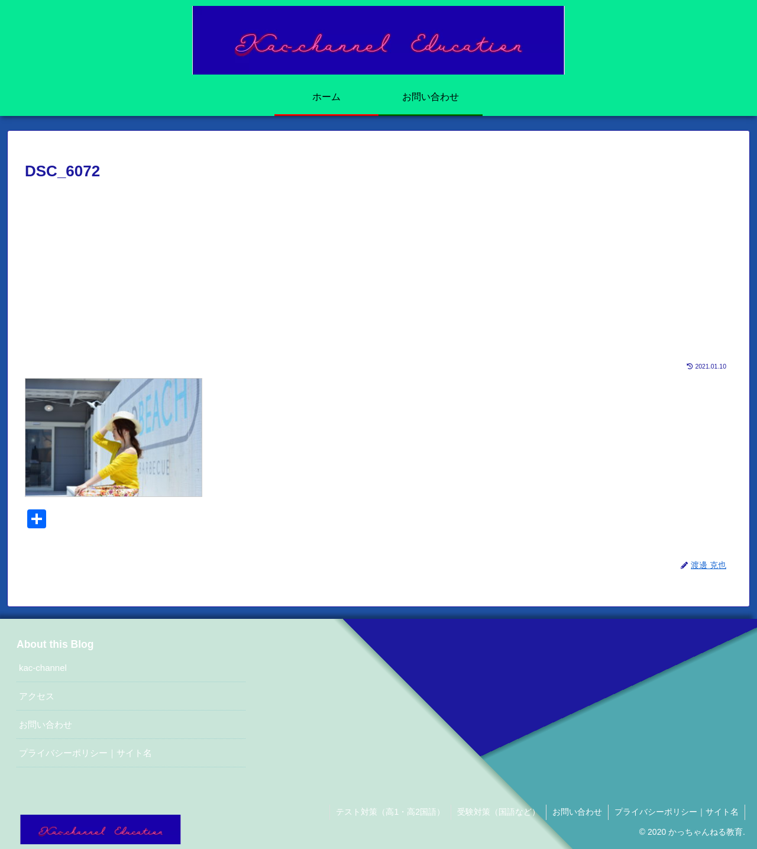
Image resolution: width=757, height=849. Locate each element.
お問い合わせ (45, 724)
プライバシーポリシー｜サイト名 (85, 753)
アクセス (36, 696)
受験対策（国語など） (498, 811)
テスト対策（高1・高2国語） (390, 811)
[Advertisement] (378, 273)
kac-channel (43, 668)
